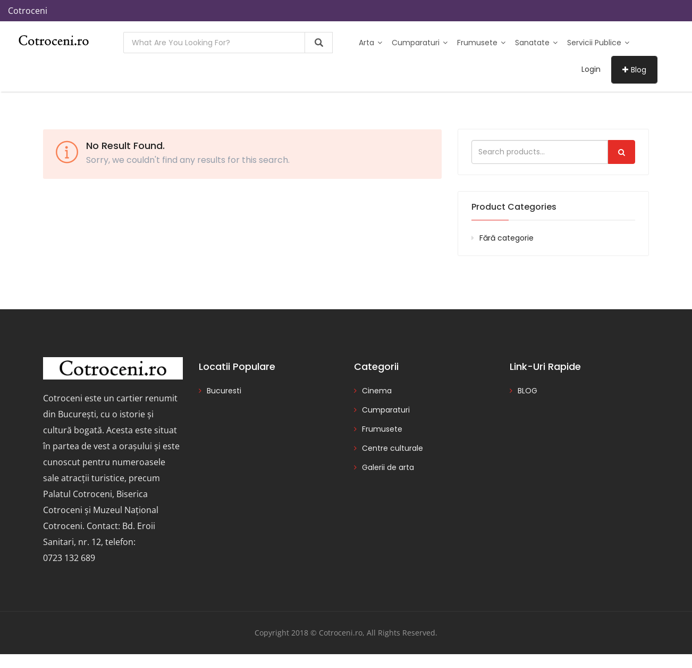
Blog (634, 69)
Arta (370, 42)
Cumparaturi (420, 42)
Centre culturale (392, 448)
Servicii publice (598, 42)
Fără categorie (506, 238)
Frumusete (481, 42)
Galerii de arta (388, 467)
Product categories (513, 207)
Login (591, 69)
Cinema (377, 390)
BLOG (527, 390)
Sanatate (536, 42)
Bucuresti (224, 390)
